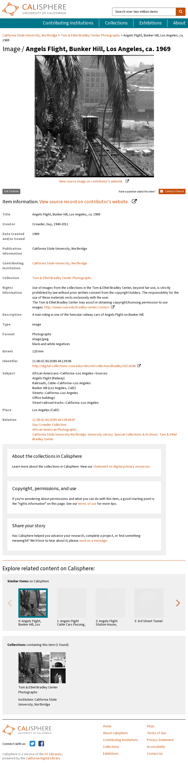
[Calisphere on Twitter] (32, 744)
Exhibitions (150, 23)
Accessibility (156, 747)
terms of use (87, 503)
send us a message (93, 540)
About (179, 23)
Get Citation (11, 191)
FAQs (150, 726)
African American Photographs (54, 429)
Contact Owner (172, 191)
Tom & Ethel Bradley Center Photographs (90, 35)
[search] (181, 12)
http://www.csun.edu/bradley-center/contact (76, 307)
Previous (9, 602)
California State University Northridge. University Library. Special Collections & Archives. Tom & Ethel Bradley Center (104, 437)
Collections (116, 23)
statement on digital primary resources (121, 466)
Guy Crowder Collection (49, 424)
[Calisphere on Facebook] (41, 744)
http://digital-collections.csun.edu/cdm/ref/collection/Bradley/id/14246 (84, 366)
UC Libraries (53, 754)
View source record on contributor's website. (84, 201)
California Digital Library (43, 758)
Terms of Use (156, 733)
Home (107, 726)
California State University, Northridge (30, 35)
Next (178, 602)
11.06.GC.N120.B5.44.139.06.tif (53, 419)
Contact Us (155, 753)
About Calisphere (115, 733)
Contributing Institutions (68, 23)
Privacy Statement (160, 740)
